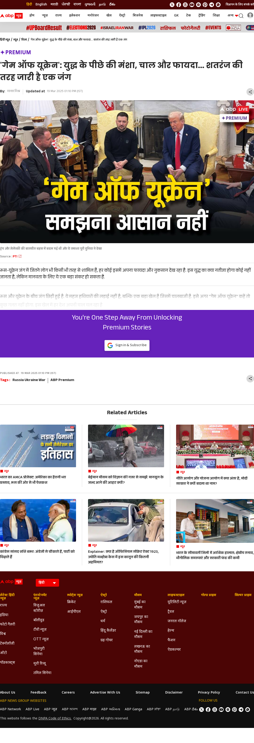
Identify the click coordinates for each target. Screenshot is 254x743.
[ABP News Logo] (12, 16)
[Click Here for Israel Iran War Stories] (117, 27)
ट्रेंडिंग (201, 15)
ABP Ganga (133, 709)
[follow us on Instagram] (198, 5)
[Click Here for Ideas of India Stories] (233, 28)
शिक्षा (216, 15)
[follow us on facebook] (178, 5)
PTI (17, 257)
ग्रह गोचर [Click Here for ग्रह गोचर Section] (107, 640)
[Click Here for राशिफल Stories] (168, 28)
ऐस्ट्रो (122, 15)
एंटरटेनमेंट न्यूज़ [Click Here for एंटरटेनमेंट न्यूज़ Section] (40, 597)
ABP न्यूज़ (50, 709)
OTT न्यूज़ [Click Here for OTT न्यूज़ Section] (41, 639)
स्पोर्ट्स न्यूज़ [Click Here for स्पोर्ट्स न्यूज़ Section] (75, 595)
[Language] (47, 583)
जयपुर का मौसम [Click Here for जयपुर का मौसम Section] (141, 620)
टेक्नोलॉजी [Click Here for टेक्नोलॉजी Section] (7, 643)
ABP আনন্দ (70, 709)
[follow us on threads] (185, 5)
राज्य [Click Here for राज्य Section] (3, 605)
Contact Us (245, 692)
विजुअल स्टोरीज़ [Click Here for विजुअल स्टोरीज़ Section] (39, 608)
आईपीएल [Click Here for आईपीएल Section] (74, 611)
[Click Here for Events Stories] (213, 28)
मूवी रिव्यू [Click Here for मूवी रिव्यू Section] (39, 663)
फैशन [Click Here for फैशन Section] (171, 640)
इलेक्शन (74, 15)
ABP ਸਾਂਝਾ (154, 709)
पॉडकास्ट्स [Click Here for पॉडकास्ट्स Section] (7, 662)
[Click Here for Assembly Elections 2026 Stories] (81, 27)
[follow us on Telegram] (211, 5)
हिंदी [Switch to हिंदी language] (29, 4)
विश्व (24, 40)
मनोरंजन (93, 15)
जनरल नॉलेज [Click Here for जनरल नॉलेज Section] (177, 621)
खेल (109, 15)
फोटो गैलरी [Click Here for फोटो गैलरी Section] (7, 624)
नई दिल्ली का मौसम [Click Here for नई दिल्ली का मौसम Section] (143, 634)
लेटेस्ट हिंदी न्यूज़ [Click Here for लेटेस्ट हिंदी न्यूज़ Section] (7, 597)
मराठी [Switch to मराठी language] (54, 4)
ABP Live (32, 709)
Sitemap (143, 692)
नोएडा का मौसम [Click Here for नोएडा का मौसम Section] (140, 664)
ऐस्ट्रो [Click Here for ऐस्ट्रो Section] (104, 595)
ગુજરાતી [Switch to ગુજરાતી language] (90, 4)
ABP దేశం (191, 709)
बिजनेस (138, 15)
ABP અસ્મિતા (110, 709)
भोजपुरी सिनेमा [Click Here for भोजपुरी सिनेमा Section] (38, 651)
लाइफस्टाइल (158, 15)
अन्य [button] (232, 15)
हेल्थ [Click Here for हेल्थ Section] (171, 630)
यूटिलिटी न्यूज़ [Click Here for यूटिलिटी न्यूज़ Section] (177, 602)
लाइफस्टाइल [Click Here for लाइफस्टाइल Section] (176, 595)
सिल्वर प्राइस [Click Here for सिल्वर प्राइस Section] (243, 595)
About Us (7, 692)
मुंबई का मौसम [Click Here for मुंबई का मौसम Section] (139, 605)
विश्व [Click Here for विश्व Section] (3, 634)
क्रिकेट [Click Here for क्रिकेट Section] (71, 602)
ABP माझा (89, 709)
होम (31, 15)
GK (176, 15)
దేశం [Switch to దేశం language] (112, 4)
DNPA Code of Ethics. (55, 718)
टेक (188, 15)
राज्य (58, 15)
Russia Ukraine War (28, 380)
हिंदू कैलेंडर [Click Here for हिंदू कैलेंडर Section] (108, 630)
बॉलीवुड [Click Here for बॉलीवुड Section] (38, 620)
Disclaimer (174, 692)
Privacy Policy (209, 692)
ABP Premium (62, 380)
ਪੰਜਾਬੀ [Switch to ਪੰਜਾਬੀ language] (66, 4)
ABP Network (10, 709)
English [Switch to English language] (41, 4)
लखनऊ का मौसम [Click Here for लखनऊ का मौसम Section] (142, 649)
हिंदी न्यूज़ (5, 40)
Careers (68, 692)
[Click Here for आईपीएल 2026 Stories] (146, 28)
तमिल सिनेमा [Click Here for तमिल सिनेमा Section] (42, 673)
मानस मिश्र (13, 91)
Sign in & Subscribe (127, 345)
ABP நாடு (172, 709)
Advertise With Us (105, 692)
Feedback (38, 692)
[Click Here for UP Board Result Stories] (44, 27)
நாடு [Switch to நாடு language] (102, 4)
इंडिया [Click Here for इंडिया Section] (4, 615)
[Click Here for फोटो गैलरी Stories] (191, 27)
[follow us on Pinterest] (205, 5)
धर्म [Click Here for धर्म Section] (103, 621)
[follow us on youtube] (192, 5)
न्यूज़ (45, 15)
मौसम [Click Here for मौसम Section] (138, 595)
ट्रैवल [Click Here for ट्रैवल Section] (171, 611)
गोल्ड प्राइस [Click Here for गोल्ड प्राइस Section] (208, 595)
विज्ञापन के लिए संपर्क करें (240, 5)
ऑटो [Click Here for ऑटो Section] (3, 653)
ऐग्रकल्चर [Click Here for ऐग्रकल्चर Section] (174, 649)
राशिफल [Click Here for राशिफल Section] (106, 602)
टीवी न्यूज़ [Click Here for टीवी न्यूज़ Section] (40, 629)
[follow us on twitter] (172, 5)
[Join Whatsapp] (218, 5)
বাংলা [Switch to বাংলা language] (77, 4)
